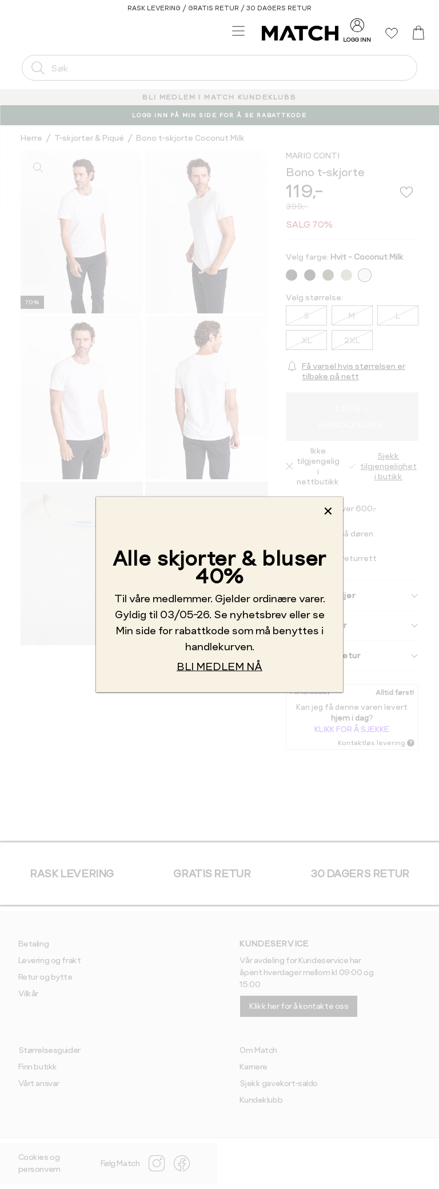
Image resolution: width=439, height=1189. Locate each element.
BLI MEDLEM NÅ (219, 666)
